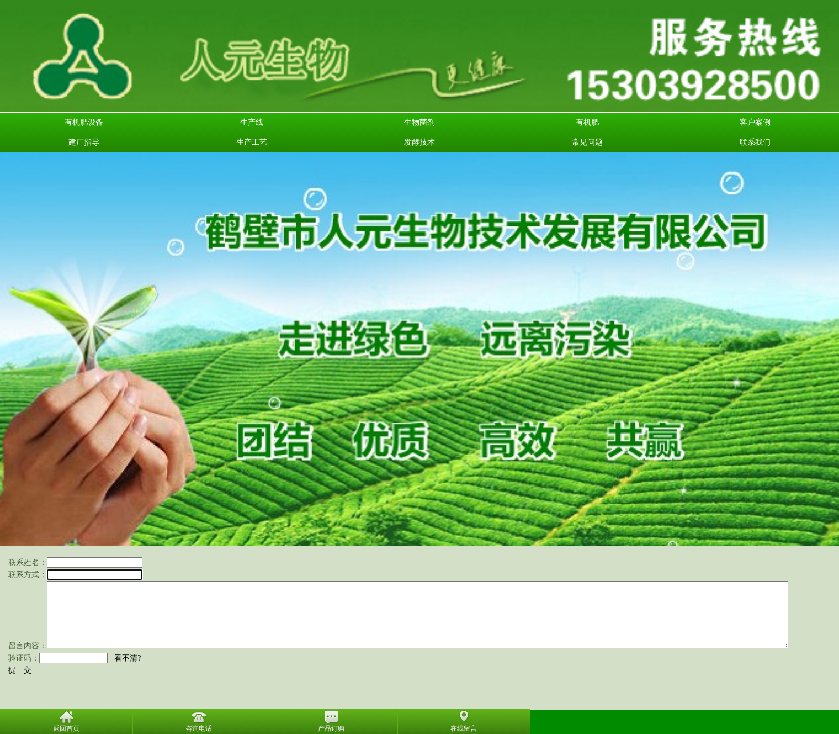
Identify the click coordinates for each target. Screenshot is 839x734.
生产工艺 (251, 142)
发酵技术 (419, 142)
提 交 (19, 670)
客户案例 (755, 122)
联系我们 (755, 142)
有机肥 (587, 122)
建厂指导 (83, 142)
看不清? (127, 658)
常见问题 (587, 142)
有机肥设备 (84, 122)
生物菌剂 (419, 122)
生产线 (251, 122)
